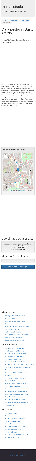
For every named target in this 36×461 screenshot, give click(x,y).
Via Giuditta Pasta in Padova (13, 359)
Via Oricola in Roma (11, 413)
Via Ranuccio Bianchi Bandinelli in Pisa (17, 435)
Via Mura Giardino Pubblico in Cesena (16, 402)
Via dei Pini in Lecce (11, 432)
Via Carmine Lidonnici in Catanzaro (15, 399)
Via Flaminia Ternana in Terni (14, 429)
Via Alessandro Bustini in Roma (14, 351)
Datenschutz (22, 455)
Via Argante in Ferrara (11, 405)
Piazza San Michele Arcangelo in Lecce (17, 394)
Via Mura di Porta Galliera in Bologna (16, 391)
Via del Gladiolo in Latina (12, 421)
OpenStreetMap (22, 190)
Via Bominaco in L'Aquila (12, 386)
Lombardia (14, 21)
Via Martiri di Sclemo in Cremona (15, 348)
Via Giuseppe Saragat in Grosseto (15, 378)
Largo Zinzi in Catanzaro (12, 397)
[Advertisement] (18, 63)
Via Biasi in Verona (11, 318)
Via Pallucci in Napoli (11, 389)
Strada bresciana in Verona (13, 324)
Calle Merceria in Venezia (13, 332)
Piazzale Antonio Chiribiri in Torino (15, 383)
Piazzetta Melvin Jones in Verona (15, 321)
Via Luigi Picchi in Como (12, 437)
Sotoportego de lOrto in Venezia (14, 340)
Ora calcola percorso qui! (18, 267)
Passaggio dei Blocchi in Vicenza (15, 316)
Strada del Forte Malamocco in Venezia (17, 326)
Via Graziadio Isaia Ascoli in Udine (15, 353)
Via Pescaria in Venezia (12, 329)
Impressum (13, 455)
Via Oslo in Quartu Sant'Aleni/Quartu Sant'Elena (19, 364)
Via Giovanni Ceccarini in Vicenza (15, 426)
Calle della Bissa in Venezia (13, 337)
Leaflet (10, 190)
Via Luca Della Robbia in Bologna (15, 418)
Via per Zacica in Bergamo (13, 424)
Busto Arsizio (25, 21)
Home (4, 21)
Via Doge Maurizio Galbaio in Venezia (16, 334)
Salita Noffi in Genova (11, 416)
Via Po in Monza (10, 380)
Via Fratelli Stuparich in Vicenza (14, 356)
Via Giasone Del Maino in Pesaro (15, 362)
